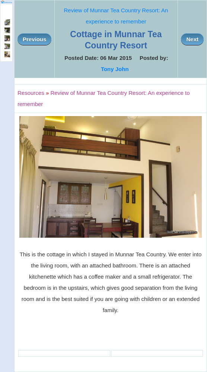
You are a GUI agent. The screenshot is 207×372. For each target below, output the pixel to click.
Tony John (115, 69)
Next (192, 39)
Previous (34, 39)
